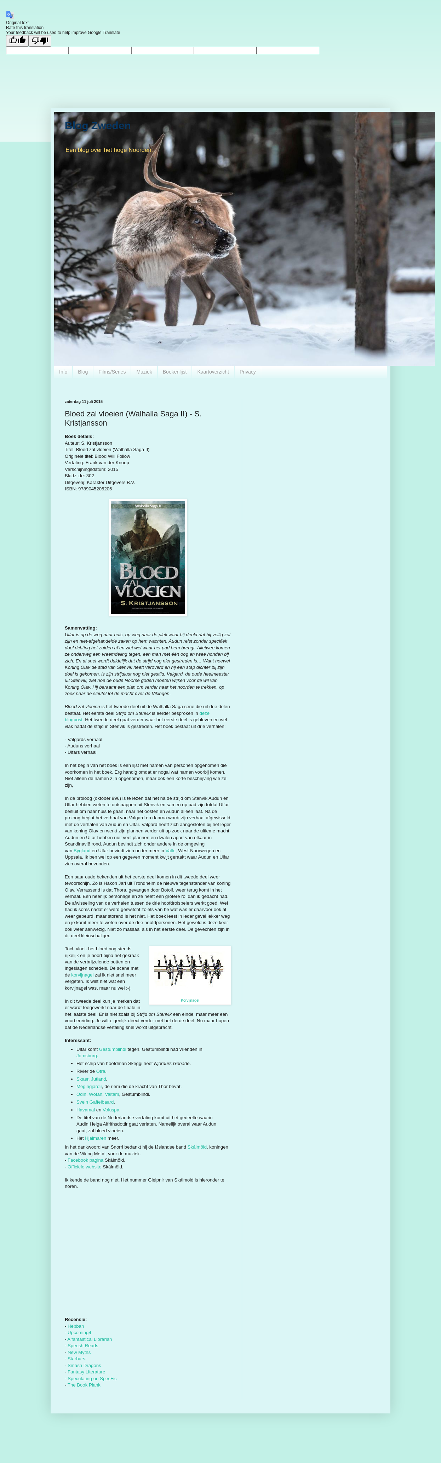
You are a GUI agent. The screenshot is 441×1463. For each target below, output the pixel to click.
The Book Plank (84, 1385)
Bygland (82, 850)
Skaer (82, 1079)
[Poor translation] (40, 41)
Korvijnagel (190, 1000)
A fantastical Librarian (89, 1339)
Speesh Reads (83, 1345)
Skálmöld (197, 1147)
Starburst (77, 1358)
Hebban (76, 1326)
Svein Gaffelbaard (95, 1102)
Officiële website (85, 1166)
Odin (81, 1094)
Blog (83, 372)
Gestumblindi (112, 1049)
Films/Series (112, 372)
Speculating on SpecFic (92, 1378)
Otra (100, 1071)
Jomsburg (86, 1055)
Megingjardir (89, 1086)
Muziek (144, 372)
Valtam (112, 1094)
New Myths (79, 1352)
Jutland (98, 1079)
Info (63, 372)
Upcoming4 (79, 1332)
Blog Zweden (98, 125)
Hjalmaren (95, 1138)
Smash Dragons (84, 1365)
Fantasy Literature (86, 1371)
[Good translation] (17, 41)
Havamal (85, 1109)
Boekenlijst (175, 372)
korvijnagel (82, 975)
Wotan (95, 1094)
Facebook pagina (85, 1160)
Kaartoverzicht (213, 372)
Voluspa (111, 1109)
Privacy (248, 372)
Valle (170, 850)
